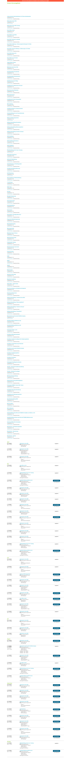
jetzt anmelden (56, 480)
